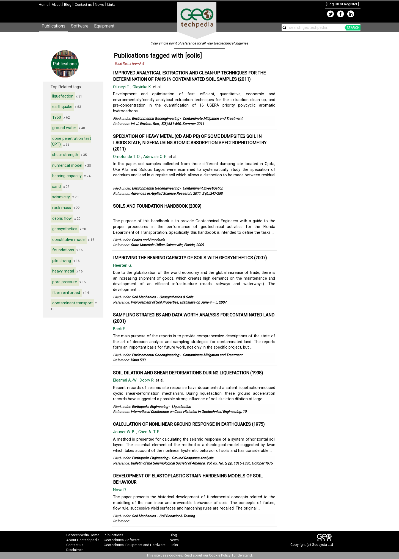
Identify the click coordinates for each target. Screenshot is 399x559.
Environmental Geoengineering (155, 118)
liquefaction (62, 96)
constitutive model (69, 239)
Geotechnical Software (122, 540)
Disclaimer (74, 550)
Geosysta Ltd (322, 545)
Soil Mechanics (144, 297)
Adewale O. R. (156, 156)
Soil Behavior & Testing (177, 516)
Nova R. (120, 490)
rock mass (61, 207)
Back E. (120, 329)
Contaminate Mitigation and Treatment (212, 118)
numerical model (67, 165)
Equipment (104, 26)
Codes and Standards (148, 240)
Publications (53, 26)
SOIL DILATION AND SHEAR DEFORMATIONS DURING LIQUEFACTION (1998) (188, 373)
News (99, 4)
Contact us (84, 4)
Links (110, 4)
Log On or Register (342, 4)
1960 (56, 117)
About (57, 4)
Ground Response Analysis (192, 458)
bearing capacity (67, 176)
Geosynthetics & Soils (176, 297)
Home (44, 4)
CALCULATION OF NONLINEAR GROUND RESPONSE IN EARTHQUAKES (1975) (189, 424)
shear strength (65, 154)
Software (80, 26)
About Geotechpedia (83, 540)
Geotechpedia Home (82, 535)
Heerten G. (123, 265)
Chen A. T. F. (149, 432)
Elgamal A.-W (125, 380)
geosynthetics (64, 229)
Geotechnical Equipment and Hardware (135, 545)
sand (56, 186)
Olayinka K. (143, 87)
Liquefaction (181, 407)
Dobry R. (148, 380)
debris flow (62, 218)
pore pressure (64, 282)
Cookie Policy (220, 555)
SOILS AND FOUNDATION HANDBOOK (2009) (157, 206)
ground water (64, 128)
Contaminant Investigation (203, 188)
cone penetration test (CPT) (71, 141)
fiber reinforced (66, 292)
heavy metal (63, 271)
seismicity (61, 197)
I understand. (242, 555)
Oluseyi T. (122, 87)
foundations (63, 250)
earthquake (62, 106)
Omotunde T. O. (127, 156)
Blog (68, 4)
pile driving (61, 260)
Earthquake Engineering (150, 407)
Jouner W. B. (124, 432)
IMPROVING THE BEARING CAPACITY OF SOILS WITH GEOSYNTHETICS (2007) (190, 257)
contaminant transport (72, 303)
